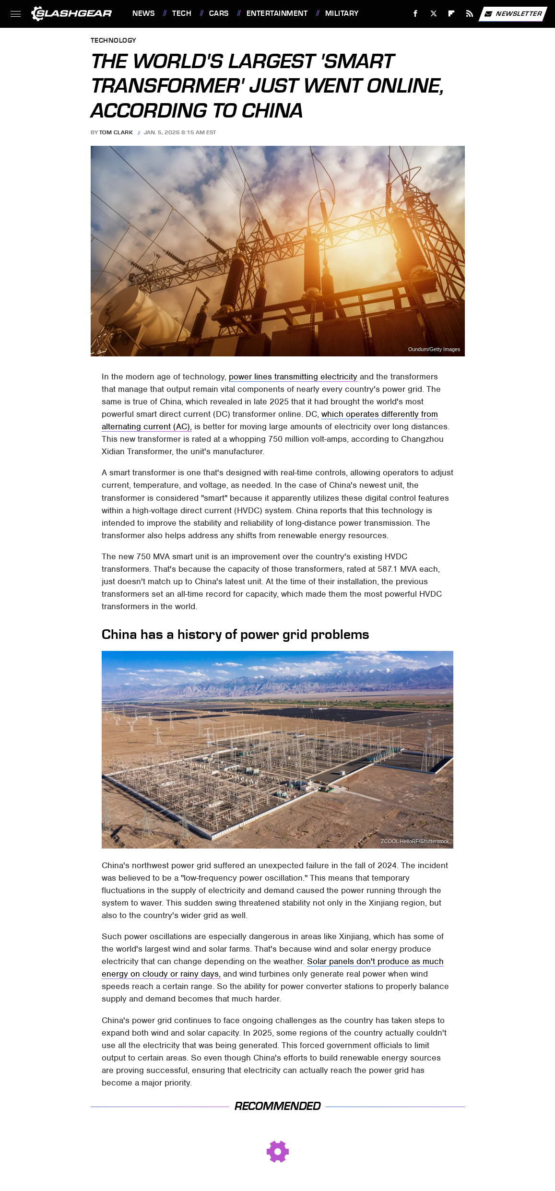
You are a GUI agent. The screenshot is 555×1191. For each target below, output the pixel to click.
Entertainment (277, 13)
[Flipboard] (452, 13)
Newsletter (513, 14)
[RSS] (470, 13)
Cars (219, 13)
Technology (114, 41)
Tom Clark (116, 132)
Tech (181, 13)
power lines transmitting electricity (293, 376)
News (143, 13)
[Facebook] (416, 13)
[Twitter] (433, 13)
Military (342, 13)
